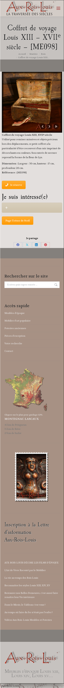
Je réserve (13, 184)
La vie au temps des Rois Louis (21, 577)
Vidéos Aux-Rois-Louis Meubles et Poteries (28, 619)
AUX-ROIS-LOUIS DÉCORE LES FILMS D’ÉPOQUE (31, 562)
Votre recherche (13, 343)
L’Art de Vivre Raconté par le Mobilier (25, 570)
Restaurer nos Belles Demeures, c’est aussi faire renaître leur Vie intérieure (31, 595)
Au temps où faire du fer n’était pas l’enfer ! (28, 612)
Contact (8, 351)
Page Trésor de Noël (17, 220)
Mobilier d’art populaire (17, 320)
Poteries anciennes (15, 328)
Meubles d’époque (14, 313)
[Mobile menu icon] (58, 8)
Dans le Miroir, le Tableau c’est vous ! (24, 604)
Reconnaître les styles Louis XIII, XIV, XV (27, 585)
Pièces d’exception (14, 335)
